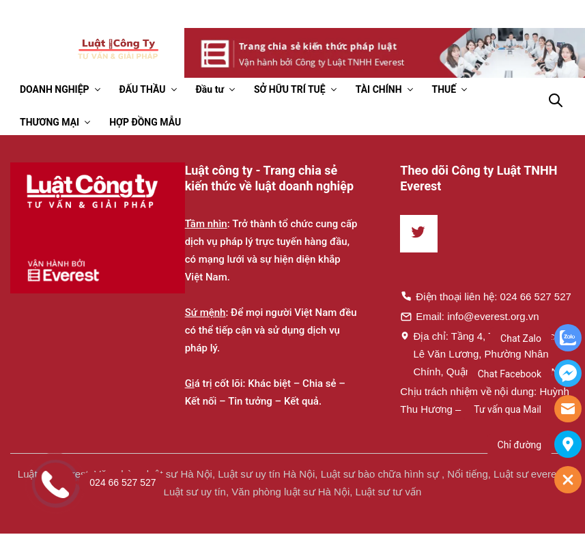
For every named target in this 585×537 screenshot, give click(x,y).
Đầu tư (210, 89)
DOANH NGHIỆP (54, 89)
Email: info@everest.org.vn (469, 316)
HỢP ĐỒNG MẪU (145, 122)
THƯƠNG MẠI (49, 122)
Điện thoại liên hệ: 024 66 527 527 (485, 296)
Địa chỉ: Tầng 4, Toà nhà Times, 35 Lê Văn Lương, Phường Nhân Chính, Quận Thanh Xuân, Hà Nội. (485, 353)
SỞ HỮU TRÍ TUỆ (290, 89)
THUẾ (444, 89)
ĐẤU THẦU (142, 89)
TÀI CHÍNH (379, 89)
